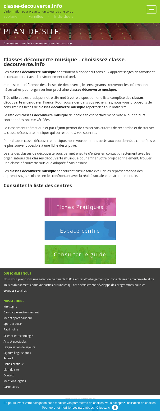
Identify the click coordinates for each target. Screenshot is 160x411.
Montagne (10, 307)
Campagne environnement (21, 312)
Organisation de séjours (19, 347)
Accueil (8, 358)
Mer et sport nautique (18, 318)
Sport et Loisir (13, 324)
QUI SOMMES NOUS (17, 273)
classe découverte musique (52, 43)
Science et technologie (18, 336)
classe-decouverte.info (33, 5)
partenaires (11, 387)
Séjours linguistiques (17, 353)
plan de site (11, 370)
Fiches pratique (14, 364)
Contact (9, 375)
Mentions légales (15, 381)
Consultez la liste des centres (38, 185)
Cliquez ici (103, 407)
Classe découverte (17, 43)
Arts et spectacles (15, 341)
